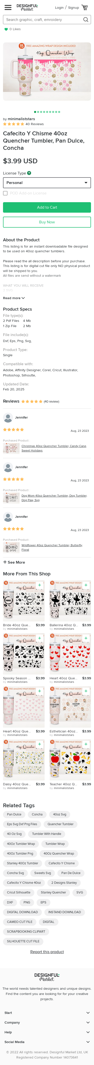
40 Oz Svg (14, 834)
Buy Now (47, 222)
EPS (43, 902)
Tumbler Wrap (55, 844)
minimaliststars (19, 119)
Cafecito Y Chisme (62, 863)
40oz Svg (59, 814)
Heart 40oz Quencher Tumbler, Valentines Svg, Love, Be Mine (19, 731)
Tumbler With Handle (46, 834)
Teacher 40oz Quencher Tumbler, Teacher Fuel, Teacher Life (66, 784)
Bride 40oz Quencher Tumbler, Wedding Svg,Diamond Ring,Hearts (19, 625)
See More (14, 562)
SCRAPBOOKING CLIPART (26, 932)
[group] (47, 71)
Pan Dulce (14, 814)
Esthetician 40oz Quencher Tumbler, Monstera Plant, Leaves (66, 731)
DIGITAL (48, 922)
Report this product (47, 951)
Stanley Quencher (53, 892)
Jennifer (21, 417)
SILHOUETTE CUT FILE (23, 941)
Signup (73, 7)
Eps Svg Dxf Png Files (22, 824)
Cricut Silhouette (18, 892)
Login (59, 7)
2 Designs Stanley (64, 883)
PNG (27, 902)
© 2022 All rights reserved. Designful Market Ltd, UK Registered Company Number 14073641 (47, 1055)
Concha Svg (15, 873)
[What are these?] (29, 173)
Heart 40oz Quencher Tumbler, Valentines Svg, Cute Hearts (66, 678)
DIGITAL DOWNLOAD (22, 912)
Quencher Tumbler (60, 824)
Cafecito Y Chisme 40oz (24, 883)
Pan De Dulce (70, 873)
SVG (79, 892)
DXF (10, 902)
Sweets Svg (42, 873)
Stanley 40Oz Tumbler (22, 863)
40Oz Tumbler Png (20, 854)
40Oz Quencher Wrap (59, 854)
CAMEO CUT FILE (19, 922)
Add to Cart (47, 207)
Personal (15, 182)
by (15, 629)
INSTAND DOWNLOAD (64, 912)
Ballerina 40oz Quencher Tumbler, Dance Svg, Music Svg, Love (66, 625)
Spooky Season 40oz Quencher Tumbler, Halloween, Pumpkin (19, 678)
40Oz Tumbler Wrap (21, 844)
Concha (37, 814)
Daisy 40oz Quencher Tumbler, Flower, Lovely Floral (19, 784)
